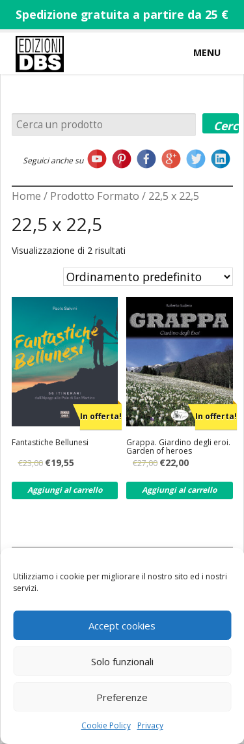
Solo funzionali (122, 661)
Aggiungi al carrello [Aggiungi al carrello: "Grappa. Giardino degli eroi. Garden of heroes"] (179, 489)
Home (26, 196)
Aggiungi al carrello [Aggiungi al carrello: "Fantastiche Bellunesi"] (64, 489)
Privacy (150, 725)
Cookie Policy (106, 725)
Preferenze (122, 697)
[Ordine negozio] (148, 277)
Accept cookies (122, 625)
